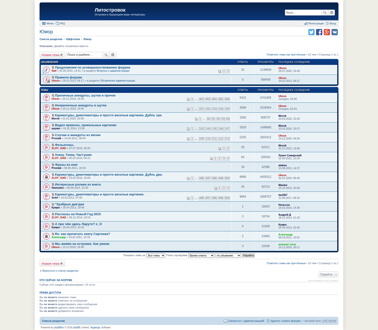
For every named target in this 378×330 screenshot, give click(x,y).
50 (208, 119)
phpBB (76, 327)
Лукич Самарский (290, 155)
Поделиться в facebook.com (319, 32)
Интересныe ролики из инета (78, 184)
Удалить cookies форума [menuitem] (285, 320)
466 (227, 99)
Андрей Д (284, 214)
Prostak (56, 138)
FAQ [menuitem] (62, 23)
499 (220, 178)
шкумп (56, 128)
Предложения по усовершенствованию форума (92, 67)
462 (201, 99)
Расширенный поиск (331, 12)
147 (227, 129)
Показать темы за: (144, 255)
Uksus (282, 68)
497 (208, 178)
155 (227, 109)
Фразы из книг (66, 164)
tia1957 (282, 194)
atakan (282, 165)
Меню (50, 23)
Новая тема (51, 55)
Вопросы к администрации (113, 70)
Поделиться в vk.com (334, 32)
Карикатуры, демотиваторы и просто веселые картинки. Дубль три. (108, 115)
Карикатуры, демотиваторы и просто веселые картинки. (99, 194)
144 (208, 129)
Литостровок (110, 10)
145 (214, 129)
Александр (59, 237)
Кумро (56, 207)
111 (214, 138)
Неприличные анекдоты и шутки (81, 105)
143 (201, 129)
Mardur (282, 185)
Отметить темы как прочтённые (286, 54)
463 (208, 99)
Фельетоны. (64, 145)
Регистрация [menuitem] (316, 23)
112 (220, 138)
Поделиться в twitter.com (311, 32)
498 (214, 178)
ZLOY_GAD (59, 148)
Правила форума (68, 77)
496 (201, 178)
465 (220, 99)
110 (208, 138)
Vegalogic (95, 327)
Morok (56, 118)
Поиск (324, 12)
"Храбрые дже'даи (69, 204)
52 (218, 119)
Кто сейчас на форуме (56, 280)
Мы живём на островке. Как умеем (82, 244)
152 (208, 109)
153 (214, 109)
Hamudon (58, 187)
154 (220, 109)
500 (227, 178)
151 (201, 109)
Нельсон (284, 204)
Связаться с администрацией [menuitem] (246, 320)
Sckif (55, 197)
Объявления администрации (117, 80)
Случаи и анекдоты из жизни (78, 135)
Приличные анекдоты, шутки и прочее (85, 95)
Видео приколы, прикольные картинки (85, 125)
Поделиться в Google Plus (327, 32)
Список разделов (53, 320)
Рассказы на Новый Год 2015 (78, 214)
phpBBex (59, 327)
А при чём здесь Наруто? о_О (78, 224)
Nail (54, 70)
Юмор (46, 31)
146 (220, 129)
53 (223, 119)
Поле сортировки (190, 255)
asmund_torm (287, 244)
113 (227, 138)
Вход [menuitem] (333, 23)
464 (214, 99)
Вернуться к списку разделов (60, 270)
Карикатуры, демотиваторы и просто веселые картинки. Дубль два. (108, 174)
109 (201, 138)
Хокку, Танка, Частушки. (73, 155)
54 (228, 119)
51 (213, 119)
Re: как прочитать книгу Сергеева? (82, 234)
